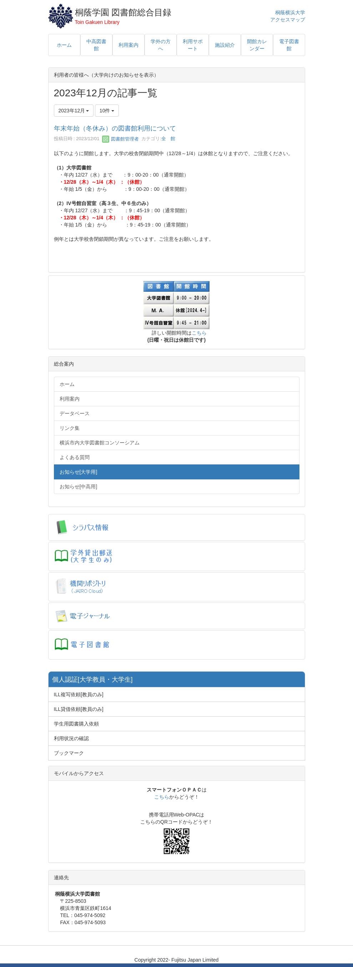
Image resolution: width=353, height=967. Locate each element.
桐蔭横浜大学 (290, 12)
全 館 (168, 139)
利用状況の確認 (71, 738)
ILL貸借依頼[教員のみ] (79, 709)
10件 (107, 110)
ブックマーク (69, 753)
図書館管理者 (120, 139)
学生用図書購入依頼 (76, 724)
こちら (199, 333)
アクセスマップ (287, 19)
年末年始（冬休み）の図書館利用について (115, 128)
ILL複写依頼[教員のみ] (79, 694)
